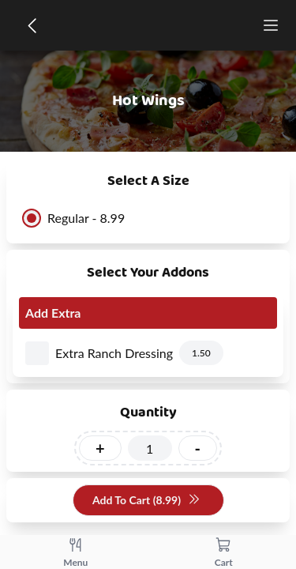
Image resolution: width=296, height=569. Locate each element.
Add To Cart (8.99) (146, 500)
